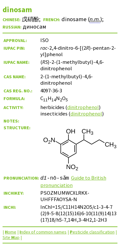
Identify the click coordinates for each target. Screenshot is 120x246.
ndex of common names (43, 232)
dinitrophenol (83, 107)
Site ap (11, 237)
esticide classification (92, 232)
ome (10, 232)
